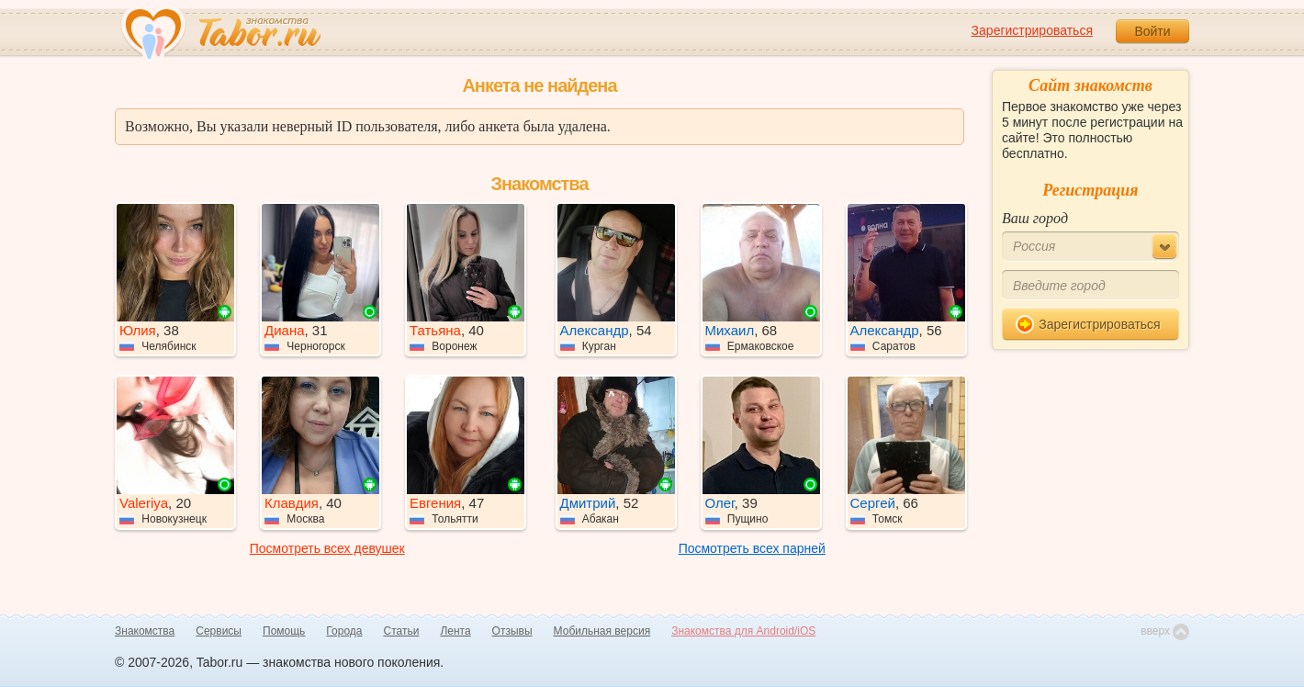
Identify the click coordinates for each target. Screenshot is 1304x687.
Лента (455, 631)
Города (344, 631)
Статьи (402, 631)
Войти (1152, 31)
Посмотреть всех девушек (327, 548)
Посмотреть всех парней (752, 548)
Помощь (284, 631)
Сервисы (219, 631)
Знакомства (144, 631)
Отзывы (512, 631)
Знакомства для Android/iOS (743, 631)
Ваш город (1035, 218)
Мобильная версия (602, 631)
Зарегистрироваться (1032, 30)
